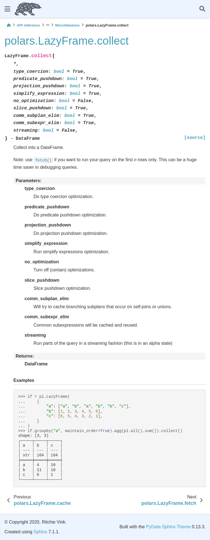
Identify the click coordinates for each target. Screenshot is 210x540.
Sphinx (40, 531)
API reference (28, 25)
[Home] (9, 25)
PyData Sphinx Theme (168, 526)
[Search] (202, 9)
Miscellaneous (67, 25)
